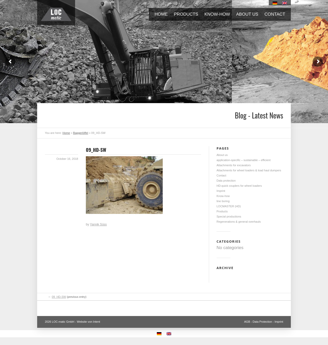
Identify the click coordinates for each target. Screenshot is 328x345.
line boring (223, 201)
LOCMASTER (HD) (229, 206)
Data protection (226, 180)
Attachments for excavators (234, 165)
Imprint (221, 190)
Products (186, 14)
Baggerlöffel (80, 132)
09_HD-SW (96, 149)
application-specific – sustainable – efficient (244, 160)
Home (161, 14)
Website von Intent (88, 321)
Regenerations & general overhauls (239, 221)
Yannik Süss (98, 224)
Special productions (229, 216)
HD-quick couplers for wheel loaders (239, 185)
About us (247, 14)
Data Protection (262, 321)
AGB (247, 321)
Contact (274, 14)
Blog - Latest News (259, 115)
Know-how (217, 14)
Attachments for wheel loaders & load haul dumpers (249, 170)
